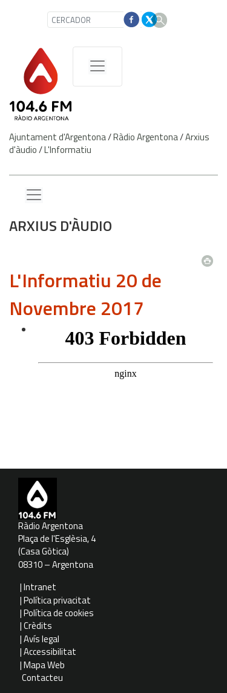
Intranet (40, 587)
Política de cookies (59, 613)
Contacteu (42, 678)
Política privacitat (57, 600)
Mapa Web (44, 665)
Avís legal (41, 639)
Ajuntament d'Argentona (57, 137)
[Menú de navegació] (97, 66)
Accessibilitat (50, 652)
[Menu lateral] (34, 195)
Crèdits (38, 626)
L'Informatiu (67, 150)
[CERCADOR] (96, 19)
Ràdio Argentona (145, 137)
